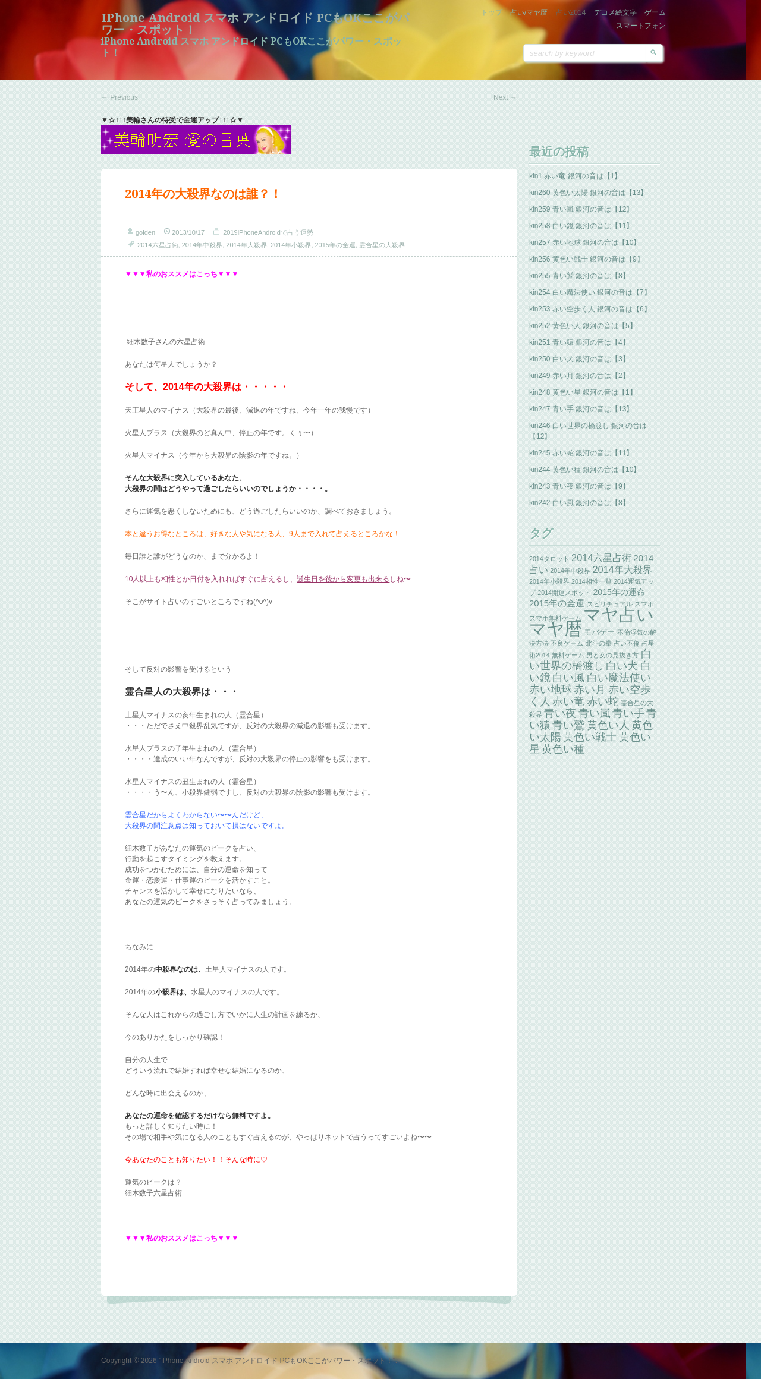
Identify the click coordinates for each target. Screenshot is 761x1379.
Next (505, 97)
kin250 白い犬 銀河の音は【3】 (579, 359)
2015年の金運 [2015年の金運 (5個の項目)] (556, 603)
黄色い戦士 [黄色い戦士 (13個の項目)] (590, 737)
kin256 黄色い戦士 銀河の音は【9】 (586, 259)
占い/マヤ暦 (529, 12)
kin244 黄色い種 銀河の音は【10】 (584, 469)
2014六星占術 (157, 244)
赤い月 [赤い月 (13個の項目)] (590, 689)
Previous (119, 97)
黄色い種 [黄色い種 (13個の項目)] (563, 749)
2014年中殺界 (202, 244)
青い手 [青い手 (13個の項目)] (628, 713)
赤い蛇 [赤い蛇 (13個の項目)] (603, 701)
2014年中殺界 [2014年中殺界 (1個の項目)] (570, 570)
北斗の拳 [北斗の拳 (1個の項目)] (599, 643)
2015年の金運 (335, 244)
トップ (491, 12)
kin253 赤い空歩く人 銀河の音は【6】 (590, 309)
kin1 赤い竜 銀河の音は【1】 (575, 176)
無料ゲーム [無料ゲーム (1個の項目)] (568, 655)
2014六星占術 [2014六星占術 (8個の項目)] (601, 557)
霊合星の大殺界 (382, 244)
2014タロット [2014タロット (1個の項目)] (549, 558)
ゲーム (655, 12)
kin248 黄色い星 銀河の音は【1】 (583, 392)
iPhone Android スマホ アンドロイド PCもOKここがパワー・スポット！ (255, 24)
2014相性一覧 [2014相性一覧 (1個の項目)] (591, 581)
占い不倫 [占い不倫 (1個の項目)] (627, 643)
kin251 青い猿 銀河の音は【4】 (579, 342)
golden (145, 232)
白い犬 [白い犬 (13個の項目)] (622, 666)
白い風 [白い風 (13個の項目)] (568, 678)
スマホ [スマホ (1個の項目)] (644, 603)
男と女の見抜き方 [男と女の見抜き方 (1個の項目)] (612, 655)
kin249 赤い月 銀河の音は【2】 (579, 375)
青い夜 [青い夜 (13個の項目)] (560, 713)
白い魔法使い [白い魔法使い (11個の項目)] (619, 678)
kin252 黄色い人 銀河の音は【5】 (583, 326)
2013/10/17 (188, 232)
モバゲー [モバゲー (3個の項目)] (599, 632)
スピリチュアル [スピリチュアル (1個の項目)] (610, 603)
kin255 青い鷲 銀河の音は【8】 (579, 276)
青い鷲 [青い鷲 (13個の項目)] (568, 725)
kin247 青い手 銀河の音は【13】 (581, 409)
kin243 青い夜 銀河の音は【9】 (579, 486)
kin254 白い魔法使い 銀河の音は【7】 (590, 292)
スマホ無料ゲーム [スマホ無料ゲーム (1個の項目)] (555, 618)
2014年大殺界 (246, 244)
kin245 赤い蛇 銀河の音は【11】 (581, 453)
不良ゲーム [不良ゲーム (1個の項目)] (567, 643)
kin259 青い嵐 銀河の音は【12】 (581, 209)
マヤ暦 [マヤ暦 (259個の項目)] (555, 628)
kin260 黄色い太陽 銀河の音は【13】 (588, 192)
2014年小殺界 (291, 244)
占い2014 (571, 12)
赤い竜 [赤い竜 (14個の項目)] (568, 701)
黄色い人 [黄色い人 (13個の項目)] (608, 725)
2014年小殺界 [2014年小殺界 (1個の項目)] (549, 581)
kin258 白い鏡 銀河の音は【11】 (581, 226)
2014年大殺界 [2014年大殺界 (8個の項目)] (622, 569)
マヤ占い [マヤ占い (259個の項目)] (618, 614)
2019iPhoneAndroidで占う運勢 (268, 232)
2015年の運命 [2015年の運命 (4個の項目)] (619, 592)
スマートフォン (641, 25)
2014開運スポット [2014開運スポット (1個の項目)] (564, 592)
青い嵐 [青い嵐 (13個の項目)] (594, 713)
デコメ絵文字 (615, 12)
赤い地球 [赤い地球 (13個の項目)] (550, 689)
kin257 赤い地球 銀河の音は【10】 (584, 242)
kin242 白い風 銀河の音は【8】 (579, 503)
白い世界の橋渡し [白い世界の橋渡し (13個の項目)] (590, 660)
